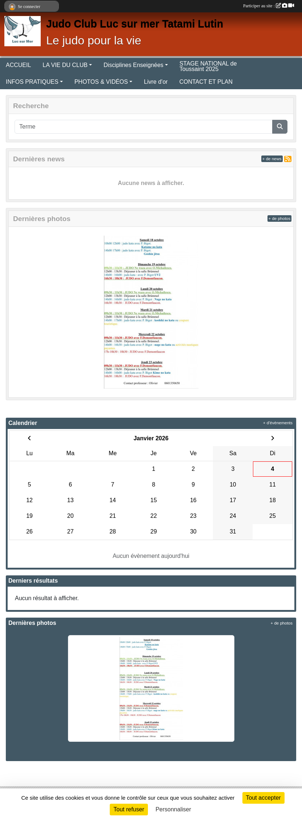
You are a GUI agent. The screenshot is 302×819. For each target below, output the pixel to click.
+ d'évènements (278, 423)
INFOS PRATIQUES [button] (32, 82)
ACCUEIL (18, 65)
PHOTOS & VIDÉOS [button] (101, 82)
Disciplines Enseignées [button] (134, 65)
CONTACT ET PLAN (206, 82)
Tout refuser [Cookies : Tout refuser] (128, 809)
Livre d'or (156, 82)
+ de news (272, 159)
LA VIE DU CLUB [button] (65, 65)
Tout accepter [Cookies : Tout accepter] (263, 798)
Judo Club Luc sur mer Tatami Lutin (134, 23)
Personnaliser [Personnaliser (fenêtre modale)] (173, 809)
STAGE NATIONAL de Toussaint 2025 (208, 66)
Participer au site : (268, 5)
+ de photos (279, 218)
